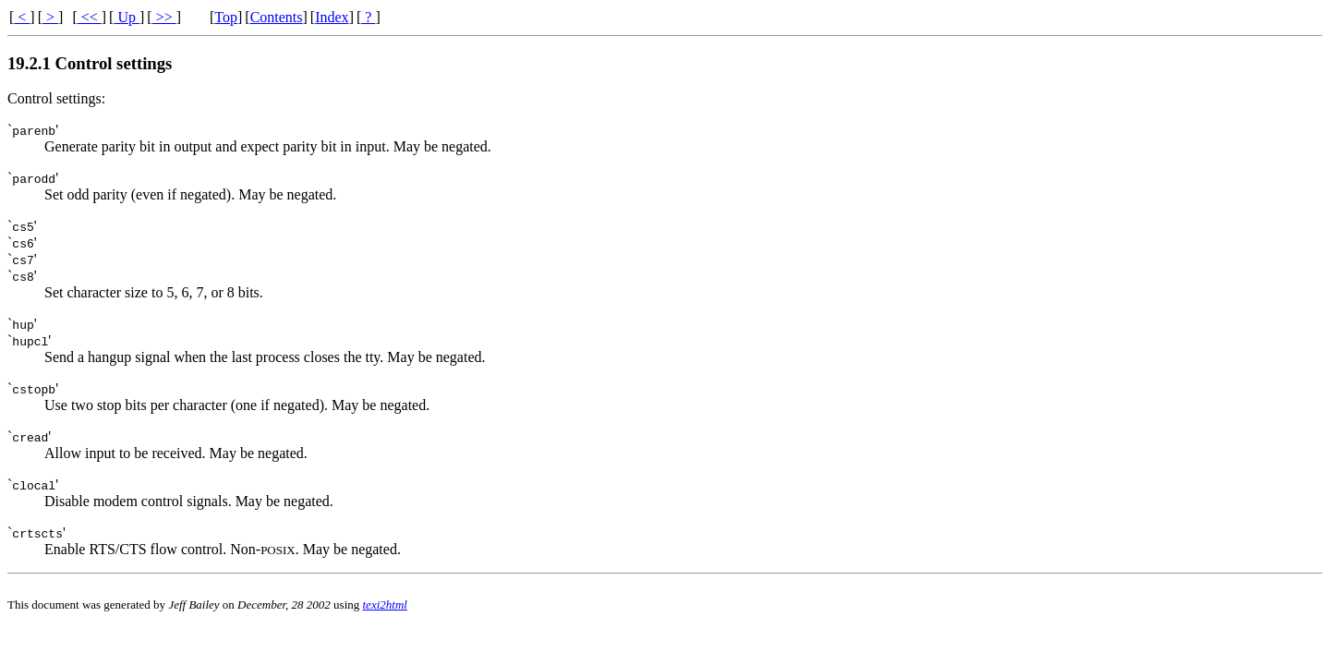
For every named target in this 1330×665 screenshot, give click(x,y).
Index (331, 17)
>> (164, 17)
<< (90, 17)
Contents (276, 17)
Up (126, 17)
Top (225, 17)
